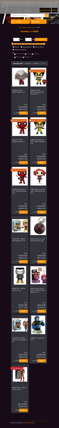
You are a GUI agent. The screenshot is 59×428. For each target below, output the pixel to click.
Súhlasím (55, 10)
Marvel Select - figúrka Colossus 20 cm (19, 388)
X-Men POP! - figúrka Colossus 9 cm (18, 289)
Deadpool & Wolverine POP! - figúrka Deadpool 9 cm (19, 191)
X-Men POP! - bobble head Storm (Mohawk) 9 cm (19, 339)
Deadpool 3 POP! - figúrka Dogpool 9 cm (18, 91)
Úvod (20, 27)
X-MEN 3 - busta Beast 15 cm (37, 339)
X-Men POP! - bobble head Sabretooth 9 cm (19, 240)
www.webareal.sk (29, 423)
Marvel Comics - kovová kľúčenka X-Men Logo (37, 240)
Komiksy (25, 27)
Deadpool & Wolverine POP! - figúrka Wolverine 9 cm (37, 141)
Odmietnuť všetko (45, 10)
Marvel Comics (31, 27)
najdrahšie (36, 63)
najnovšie (43, 63)
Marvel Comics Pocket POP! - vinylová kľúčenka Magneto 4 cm (37, 290)
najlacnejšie (28, 63)
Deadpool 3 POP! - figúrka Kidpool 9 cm (18, 140)
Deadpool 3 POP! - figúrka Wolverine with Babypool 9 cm (37, 92)
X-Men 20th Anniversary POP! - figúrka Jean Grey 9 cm (37, 191)
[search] (46, 15)
